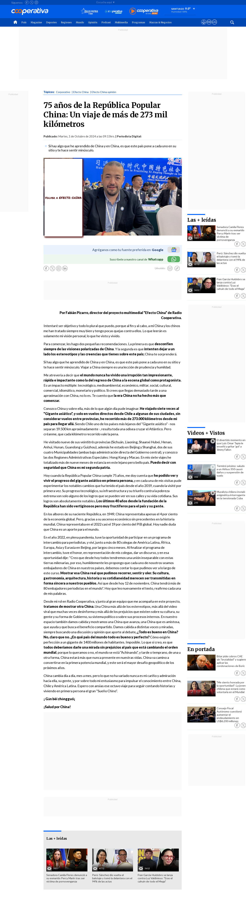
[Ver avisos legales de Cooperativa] (203, 25)
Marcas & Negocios (160, 22)
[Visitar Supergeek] (214, 25)
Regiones (66, 22)
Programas (138, 22)
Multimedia (121, 22)
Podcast (106, 22)
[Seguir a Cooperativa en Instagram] (36, 2)
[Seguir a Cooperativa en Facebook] (27, 2)
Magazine (36, 22)
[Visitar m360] (209, 25)
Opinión (92, 22)
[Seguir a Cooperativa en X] (31, 2)
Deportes (51, 22)
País (23, 22)
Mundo (80, 22)
